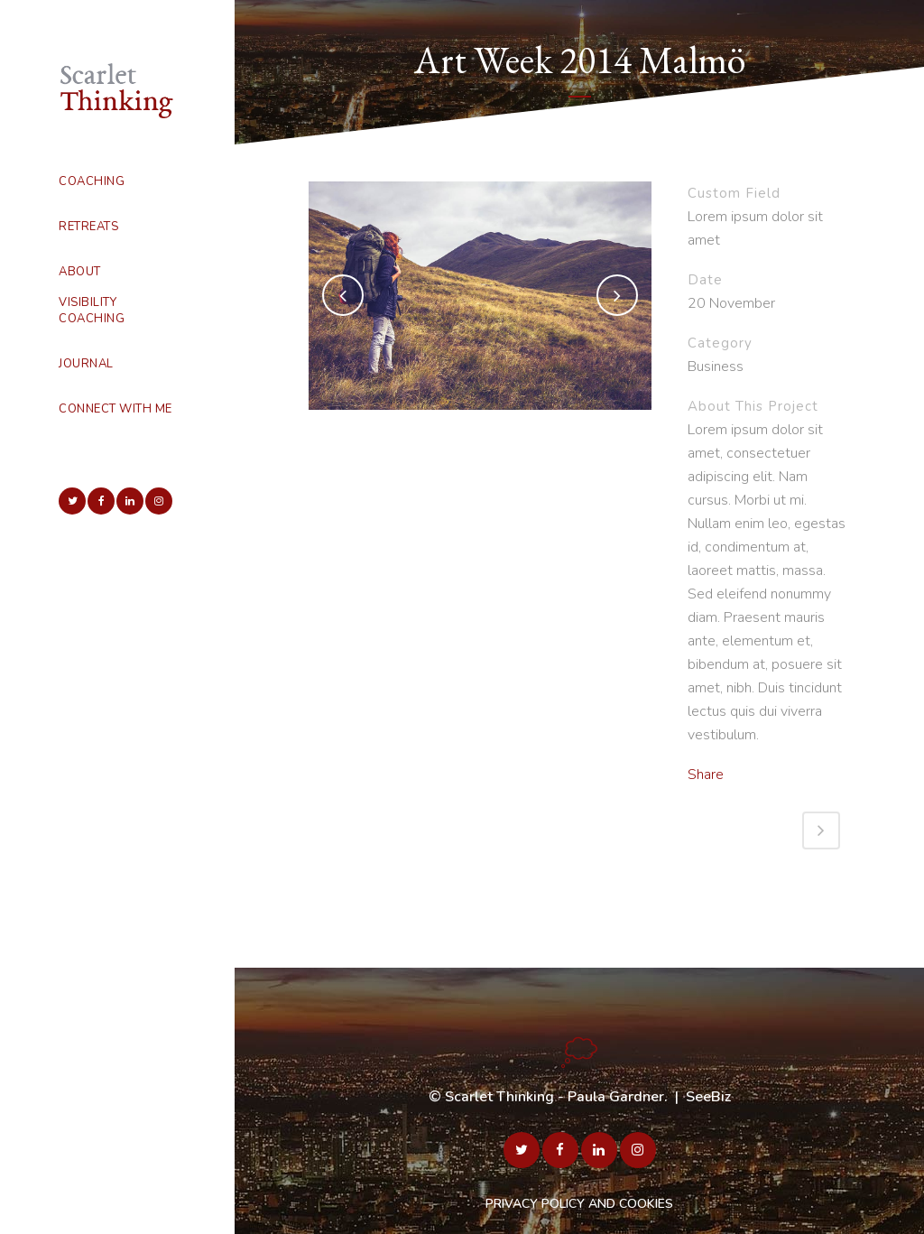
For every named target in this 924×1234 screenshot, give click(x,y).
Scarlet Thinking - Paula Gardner (554, 1097)
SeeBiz (708, 1097)
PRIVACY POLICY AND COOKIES (579, 1203)
